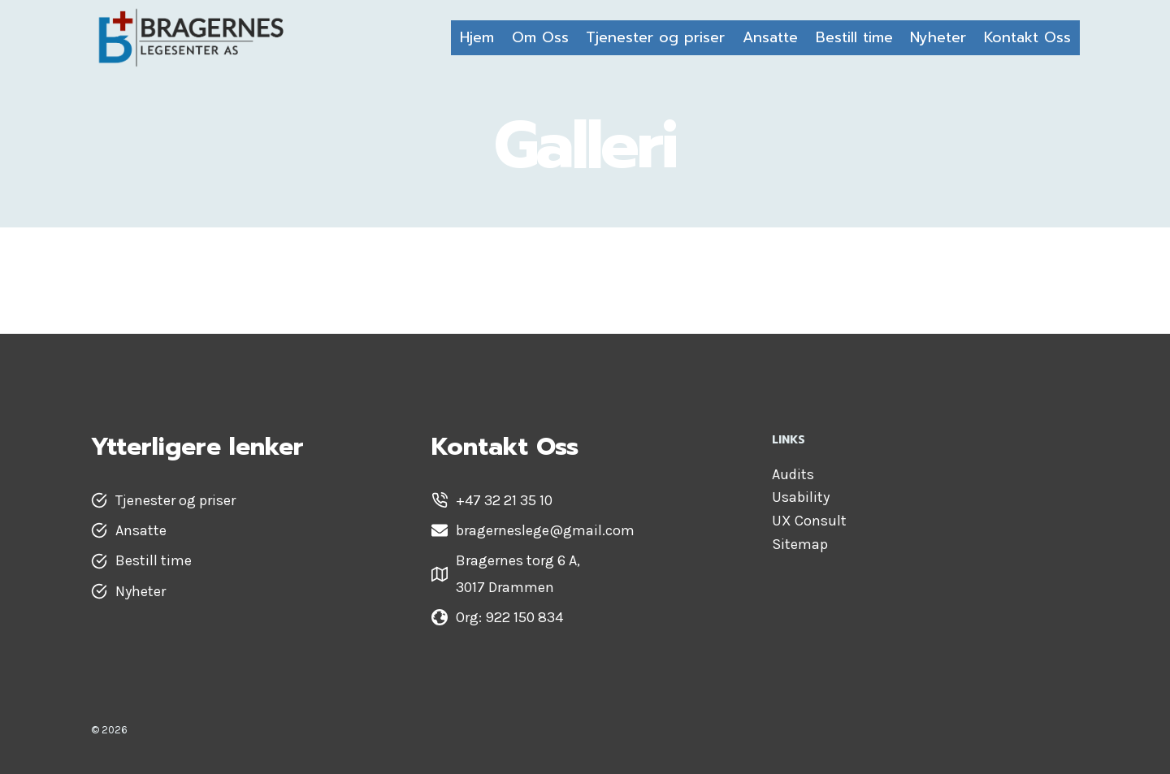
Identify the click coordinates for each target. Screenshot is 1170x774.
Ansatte (770, 37)
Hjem (477, 37)
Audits (793, 474)
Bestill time (854, 37)
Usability (801, 497)
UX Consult (809, 521)
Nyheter (938, 37)
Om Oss (540, 37)
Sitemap (800, 544)
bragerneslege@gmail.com (545, 530)
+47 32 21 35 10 (504, 500)
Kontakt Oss (1027, 37)
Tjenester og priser (655, 37)
